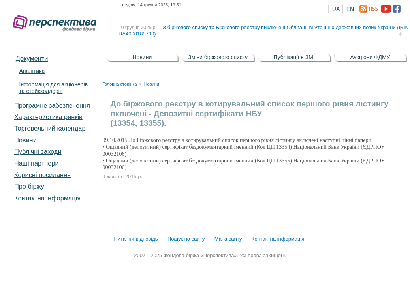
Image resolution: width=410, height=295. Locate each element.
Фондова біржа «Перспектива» (57, 23)
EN (350, 9)
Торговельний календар (50, 128)
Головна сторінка (120, 84)
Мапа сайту (228, 239)
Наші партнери (36, 163)
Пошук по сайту (186, 239)
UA (336, 9)
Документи (32, 58)
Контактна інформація (47, 198)
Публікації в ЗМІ (293, 57)
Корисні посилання (42, 174)
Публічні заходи (38, 151)
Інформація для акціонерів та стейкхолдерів (53, 87)
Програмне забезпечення (52, 105)
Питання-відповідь (136, 239)
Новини (25, 140)
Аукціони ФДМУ (370, 57)
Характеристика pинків (48, 116)
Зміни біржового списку (218, 57)
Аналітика (32, 71)
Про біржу (29, 186)
